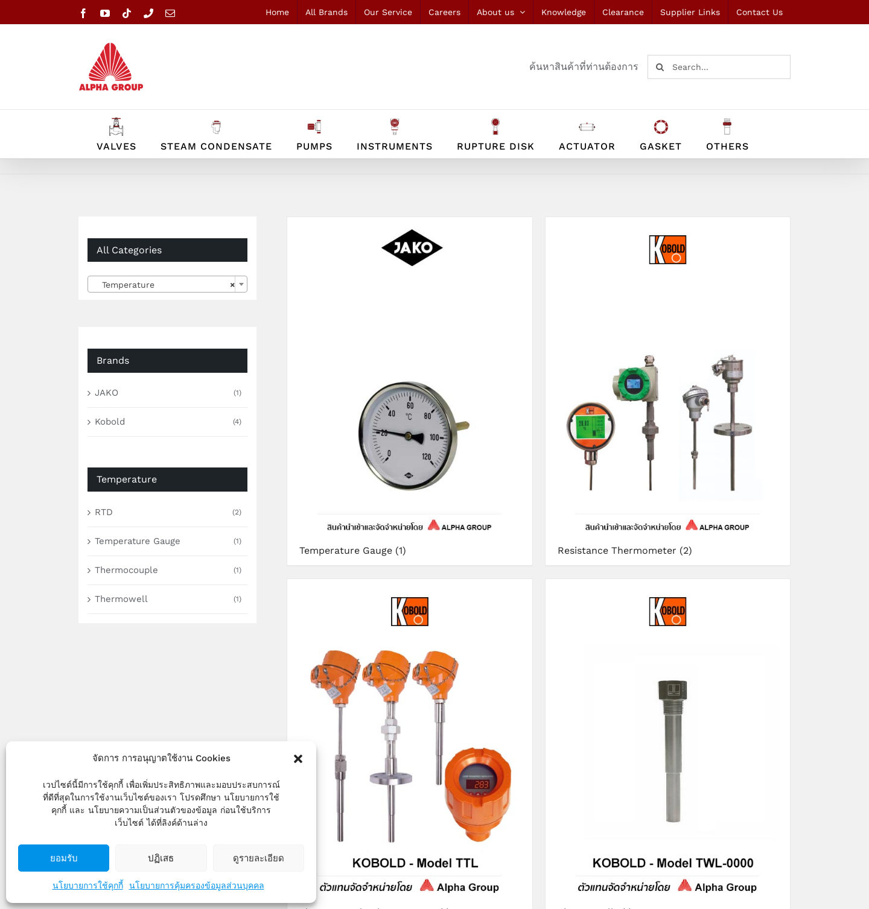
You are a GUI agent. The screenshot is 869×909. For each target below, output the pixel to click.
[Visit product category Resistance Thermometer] (668, 391)
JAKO (106, 392)
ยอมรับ (64, 858)
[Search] (660, 67)
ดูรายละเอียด (258, 858)
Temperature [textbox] (164, 284)
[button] (298, 759)
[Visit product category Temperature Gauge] (409, 391)
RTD (104, 512)
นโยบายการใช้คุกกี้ (88, 885)
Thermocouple (126, 570)
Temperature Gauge (137, 541)
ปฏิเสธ (161, 858)
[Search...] (719, 67)
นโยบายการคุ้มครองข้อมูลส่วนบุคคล (196, 885)
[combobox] (167, 284)
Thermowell (121, 599)
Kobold (110, 421)
